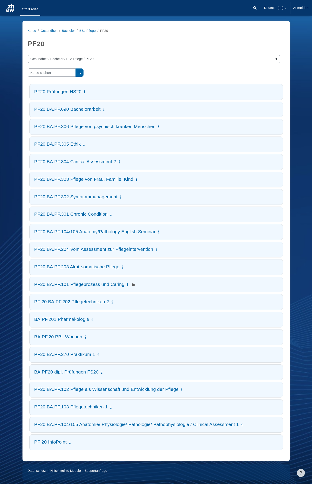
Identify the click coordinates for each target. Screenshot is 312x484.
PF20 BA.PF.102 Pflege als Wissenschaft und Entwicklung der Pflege (106, 389)
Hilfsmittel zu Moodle (67, 470)
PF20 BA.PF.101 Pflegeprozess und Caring (79, 284)
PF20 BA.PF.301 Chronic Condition (71, 214)
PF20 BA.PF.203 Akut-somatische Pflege (77, 266)
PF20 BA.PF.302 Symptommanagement (76, 196)
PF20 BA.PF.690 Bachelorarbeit (67, 109)
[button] (255, 8)
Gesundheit (49, 30)
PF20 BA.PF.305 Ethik (57, 144)
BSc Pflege (89, 30)
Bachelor (69, 30)
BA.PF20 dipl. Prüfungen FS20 (66, 371)
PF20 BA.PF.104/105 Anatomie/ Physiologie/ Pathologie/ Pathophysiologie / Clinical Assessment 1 (136, 424)
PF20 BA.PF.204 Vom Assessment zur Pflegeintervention (93, 249)
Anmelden (300, 8)
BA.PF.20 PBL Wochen (58, 336)
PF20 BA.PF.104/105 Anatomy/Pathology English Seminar (95, 231)
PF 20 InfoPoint (50, 441)
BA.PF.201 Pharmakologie (61, 319)
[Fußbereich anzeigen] (301, 473)
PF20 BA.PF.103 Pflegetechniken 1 (71, 406)
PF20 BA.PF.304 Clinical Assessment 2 (75, 161)
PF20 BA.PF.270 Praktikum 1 (64, 354)
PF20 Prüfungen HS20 (58, 91)
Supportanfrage (98, 470)
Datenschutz (37, 470)
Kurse (32, 30)
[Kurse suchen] (52, 72)
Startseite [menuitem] (30, 9)
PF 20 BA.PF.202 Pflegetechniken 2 (71, 301)
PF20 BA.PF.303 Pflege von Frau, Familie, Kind (83, 179)
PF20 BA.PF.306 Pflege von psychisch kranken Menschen (95, 126)
